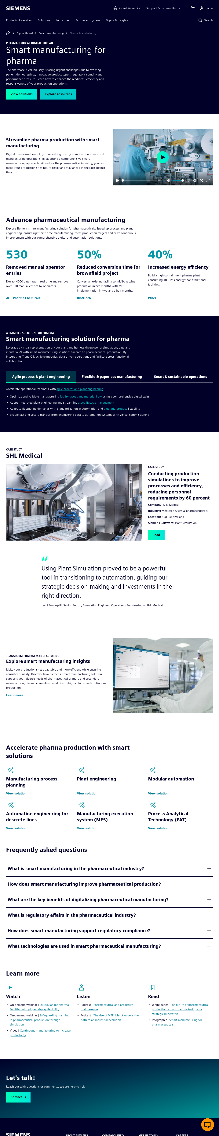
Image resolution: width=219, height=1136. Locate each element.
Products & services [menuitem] (19, 20)
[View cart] (192, 8)
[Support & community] (164, 8)
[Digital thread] (25, 33)
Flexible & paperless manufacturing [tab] (112, 377)
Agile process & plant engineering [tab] (41, 377)
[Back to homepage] (8, 33)
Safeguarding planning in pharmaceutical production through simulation (39, 1020)
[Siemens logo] (18, 8)
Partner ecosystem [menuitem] (87, 20)
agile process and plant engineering (80, 389)
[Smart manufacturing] (51, 33)
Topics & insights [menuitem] (117, 20)
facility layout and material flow (81, 396)
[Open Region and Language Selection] (127, 8)
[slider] (139, 180)
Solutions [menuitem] (44, 20)
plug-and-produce (115, 408)
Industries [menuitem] (62, 20)
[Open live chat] (207, 1124)
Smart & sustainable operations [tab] (180, 377)
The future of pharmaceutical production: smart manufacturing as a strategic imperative (180, 1009)
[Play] (118, 180)
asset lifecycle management (96, 402)
